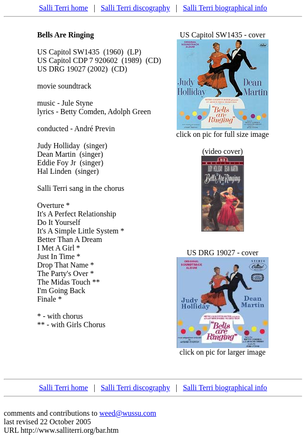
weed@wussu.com (127, 413)
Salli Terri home (63, 8)
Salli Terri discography (135, 8)
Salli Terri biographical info (225, 8)
